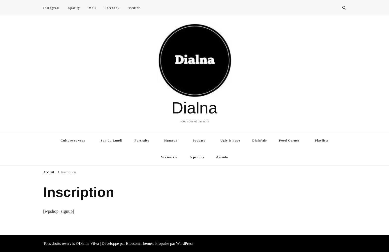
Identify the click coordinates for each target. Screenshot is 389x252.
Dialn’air (259, 140)
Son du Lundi (111, 140)
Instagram (51, 8)
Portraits (141, 140)
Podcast (199, 140)
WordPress (184, 243)
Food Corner (289, 140)
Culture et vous (73, 140)
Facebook (112, 8)
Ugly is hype (230, 140)
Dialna (194, 108)
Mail (92, 8)
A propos (197, 157)
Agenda (222, 157)
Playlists (321, 140)
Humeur (170, 140)
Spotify (74, 8)
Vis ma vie (169, 157)
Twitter (134, 8)
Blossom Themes (139, 243)
